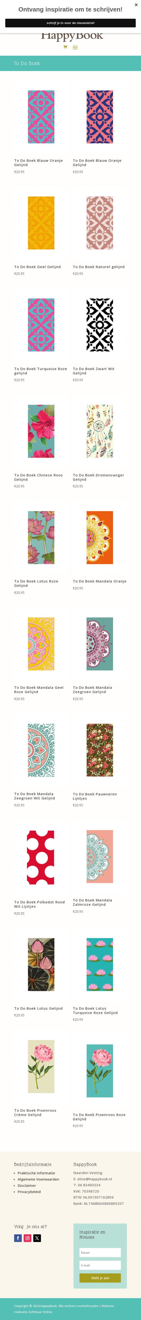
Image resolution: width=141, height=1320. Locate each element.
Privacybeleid (29, 1191)
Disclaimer (27, 1185)
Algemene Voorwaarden (38, 1179)
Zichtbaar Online (40, 1312)
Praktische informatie (36, 1172)
